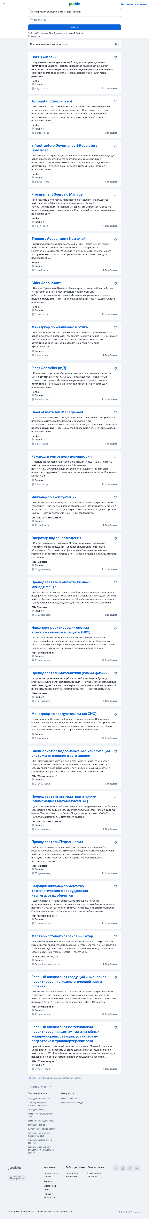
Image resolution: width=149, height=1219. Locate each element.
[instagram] (123, 1168)
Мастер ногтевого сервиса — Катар (62, 936)
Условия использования (21, 1211)
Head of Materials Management (57, 412)
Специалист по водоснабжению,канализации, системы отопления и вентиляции (70, 753)
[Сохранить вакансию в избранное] (115, 57)
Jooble (137, 1212)
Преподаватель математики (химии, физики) (70, 673)
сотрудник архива (36, 1109)
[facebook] (116, 1168)
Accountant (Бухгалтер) (51, 101)
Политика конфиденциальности (54, 1211)
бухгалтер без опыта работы (42, 1129)
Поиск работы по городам (71, 1102)
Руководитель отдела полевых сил (61, 456)
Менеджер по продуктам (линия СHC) (63, 714)
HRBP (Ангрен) (43, 57)
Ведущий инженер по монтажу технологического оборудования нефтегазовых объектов (59, 890)
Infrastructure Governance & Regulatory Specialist (64, 147)
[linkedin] (137, 1168)
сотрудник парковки (37, 1125)
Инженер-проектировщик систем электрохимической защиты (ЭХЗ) (60, 629)
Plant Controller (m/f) (48, 368)
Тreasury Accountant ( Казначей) (59, 239)
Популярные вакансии (69, 1098)
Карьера (48, 1181)
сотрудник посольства (39, 1098)
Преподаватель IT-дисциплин (57, 842)
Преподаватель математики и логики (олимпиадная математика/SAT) (63, 798)
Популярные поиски (40, 1086)
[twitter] (130, 1168)
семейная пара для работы (41, 1120)
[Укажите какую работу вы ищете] (74, 11)
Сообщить (109, 88)
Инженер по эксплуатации (54, 497)
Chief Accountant (46, 283)
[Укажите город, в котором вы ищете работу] (74, 19)
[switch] (116, 44)
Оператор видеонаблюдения (56, 538)
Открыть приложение (134, 4)
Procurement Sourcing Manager (57, 194)
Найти (74, 27)
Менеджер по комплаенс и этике (59, 327)
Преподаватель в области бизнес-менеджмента (61, 584)
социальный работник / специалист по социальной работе (41, 1150)
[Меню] (4, 4)
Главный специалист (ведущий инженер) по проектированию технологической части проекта (69, 981)
